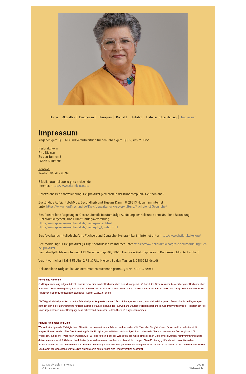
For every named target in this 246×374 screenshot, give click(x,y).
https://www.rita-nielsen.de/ (70, 186)
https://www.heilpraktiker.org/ (180, 235)
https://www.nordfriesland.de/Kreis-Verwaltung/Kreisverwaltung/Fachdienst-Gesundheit (106, 206)
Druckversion (52, 364)
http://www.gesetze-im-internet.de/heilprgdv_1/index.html (78, 227)
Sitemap (69, 364)
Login (200, 364)
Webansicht (196, 368)
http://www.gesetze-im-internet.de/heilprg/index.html (75, 223)
